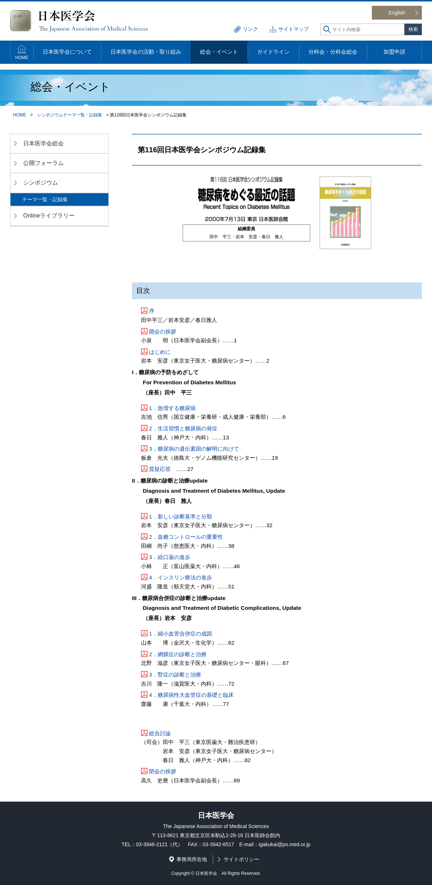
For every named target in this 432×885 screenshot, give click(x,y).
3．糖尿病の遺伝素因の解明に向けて (194, 449)
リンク (250, 29)
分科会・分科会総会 (332, 52)
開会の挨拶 (162, 331)
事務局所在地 (191, 859)
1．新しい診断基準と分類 (180, 516)
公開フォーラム (43, 163)
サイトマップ (293, 29)
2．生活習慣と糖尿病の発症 (183, 428)
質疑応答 (160, 469)
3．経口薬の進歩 (169, 557)
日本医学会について (67, 52)
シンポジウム (40, 182)
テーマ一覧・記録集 (45, 199)
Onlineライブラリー (49, 215)
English (397, 13)
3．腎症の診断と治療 (175, 674)
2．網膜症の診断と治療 (178, 654)
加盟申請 (394, 52)
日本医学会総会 (43, 143)
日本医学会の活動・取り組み (146, 52)
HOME (21, 57)
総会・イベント (219, 52)
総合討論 (160, 733)
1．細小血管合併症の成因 (180, 633)
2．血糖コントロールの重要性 (186, 537)
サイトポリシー (241, 859)
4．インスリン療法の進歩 (180, 577)
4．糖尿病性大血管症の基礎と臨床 (191, 695)
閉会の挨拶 (162, 771)
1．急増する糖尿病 (172, 408)
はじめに (160, 352)
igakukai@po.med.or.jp (285, 844)
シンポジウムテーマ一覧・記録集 (69, 114)
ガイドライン (273, 52)
